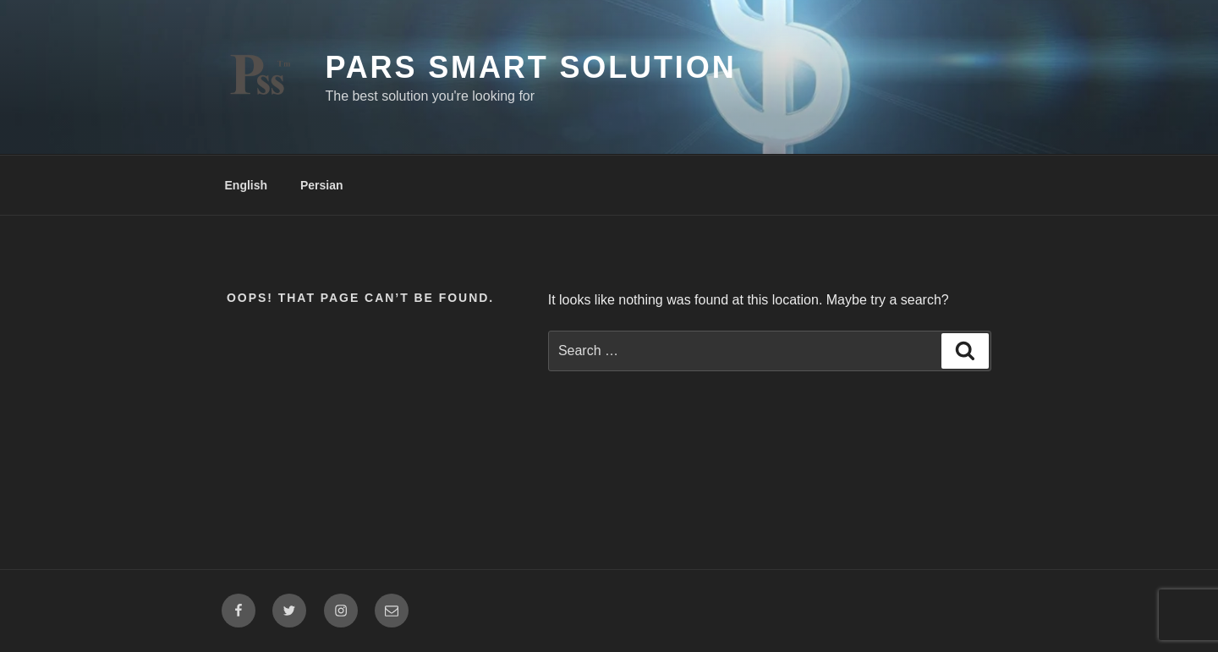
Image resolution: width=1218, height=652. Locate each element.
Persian (321, 185)
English (246, 185)
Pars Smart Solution (530, 67)
